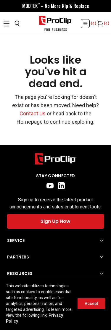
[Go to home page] (55, 159)
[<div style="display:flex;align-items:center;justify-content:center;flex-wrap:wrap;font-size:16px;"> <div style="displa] (55, 6)
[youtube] (50, 185)
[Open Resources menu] (55, 273)
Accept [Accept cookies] (91, 303)
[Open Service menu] (55, 240)
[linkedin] (61, 185)
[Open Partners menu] (55, 257)
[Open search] (17, 23)
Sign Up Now (55, 221)
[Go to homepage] (55, 23)
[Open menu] (6, 23)
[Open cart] (100, 23)
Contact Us (33, 113)
